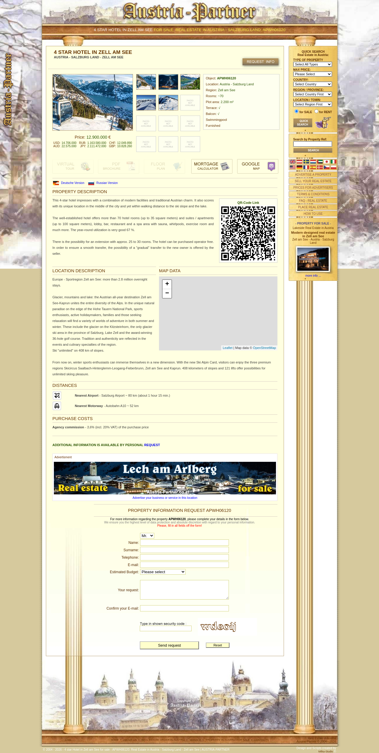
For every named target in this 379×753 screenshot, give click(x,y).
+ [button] (167, 284)
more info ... (313, 275)
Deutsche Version (72, 183)
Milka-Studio (325, 751)
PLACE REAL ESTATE (313, 207)
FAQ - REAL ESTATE (313, 200)
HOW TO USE (313, 213)
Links (68, 739)
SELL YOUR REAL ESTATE (313, 181)
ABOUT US (130, 739)
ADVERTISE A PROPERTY (313, 174)
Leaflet (227, 348)
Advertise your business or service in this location (165, 497)
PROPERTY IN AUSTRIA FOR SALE (228, 739)
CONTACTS (261, 739)
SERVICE (195, 739)
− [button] (167, 293)
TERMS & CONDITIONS (313, 194)
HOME (115, 739)
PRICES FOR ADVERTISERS (313, 187)
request (152, 445)
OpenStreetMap (264, 348)
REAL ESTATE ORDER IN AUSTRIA (163, 739)
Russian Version (107, 183)
